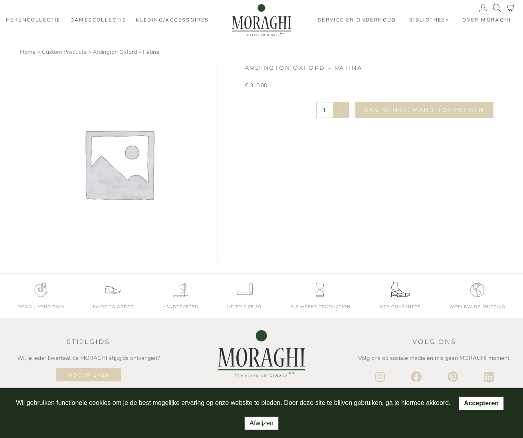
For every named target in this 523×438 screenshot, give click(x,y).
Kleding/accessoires (172, 20)
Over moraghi (486, 20)
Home (28, 52)
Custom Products (64, 52)
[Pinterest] (453, 377)
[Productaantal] (332, 110)
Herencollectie (33, 20)
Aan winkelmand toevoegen (424, 110)
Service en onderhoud (357, 20)
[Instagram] (380, 377)
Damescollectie (98, 20)
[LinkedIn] (489, 377)
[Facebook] (416, 377)
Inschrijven (88, 375)
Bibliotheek (429, 20)
